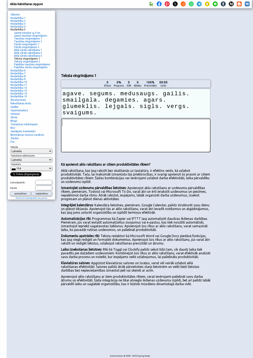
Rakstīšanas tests (20, 103)
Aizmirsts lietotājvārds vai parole (31, 198)
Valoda (14, 147)
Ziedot (14, 138)
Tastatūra (15, 164)
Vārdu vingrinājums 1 (26, 44)
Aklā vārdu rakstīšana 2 (28, 52)
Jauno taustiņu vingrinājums (30, 35)
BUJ (12, 127)
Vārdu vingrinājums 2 (26, 47)
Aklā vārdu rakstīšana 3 (28, 55)
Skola (13, 117)
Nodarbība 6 (17, 70)
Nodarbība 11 (18, 84)
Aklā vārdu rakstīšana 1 (28, 49)
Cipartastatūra (19, 110)
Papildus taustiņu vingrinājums (32, 64)
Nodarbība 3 (17, 23)
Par (12, 141)
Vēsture (15, 113)
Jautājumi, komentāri (23, 131)
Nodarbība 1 (17, 17)
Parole (13, 188)
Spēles (14, 106)
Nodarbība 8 (17, 76)
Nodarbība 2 (17, 20)
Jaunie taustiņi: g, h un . (27, 32)
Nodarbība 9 (17, 79)
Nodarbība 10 (18, 81)
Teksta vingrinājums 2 (27, 61)
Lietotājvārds (17, 182)
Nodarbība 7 (17, 73)
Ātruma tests (18, 99)
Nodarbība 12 (18, 87)
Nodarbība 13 (18, 90)
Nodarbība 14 (18, 93)
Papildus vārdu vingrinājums (31, 67)
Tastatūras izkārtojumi (24, 124)
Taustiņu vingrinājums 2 (28, 41)
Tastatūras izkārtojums (22, 155)
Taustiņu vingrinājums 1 (28, 38)
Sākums (15, 14)
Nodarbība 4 (17, 26)
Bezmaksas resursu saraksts (27, 134)
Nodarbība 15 (18, 96)
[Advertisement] (109, 40)
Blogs (13, 120)
